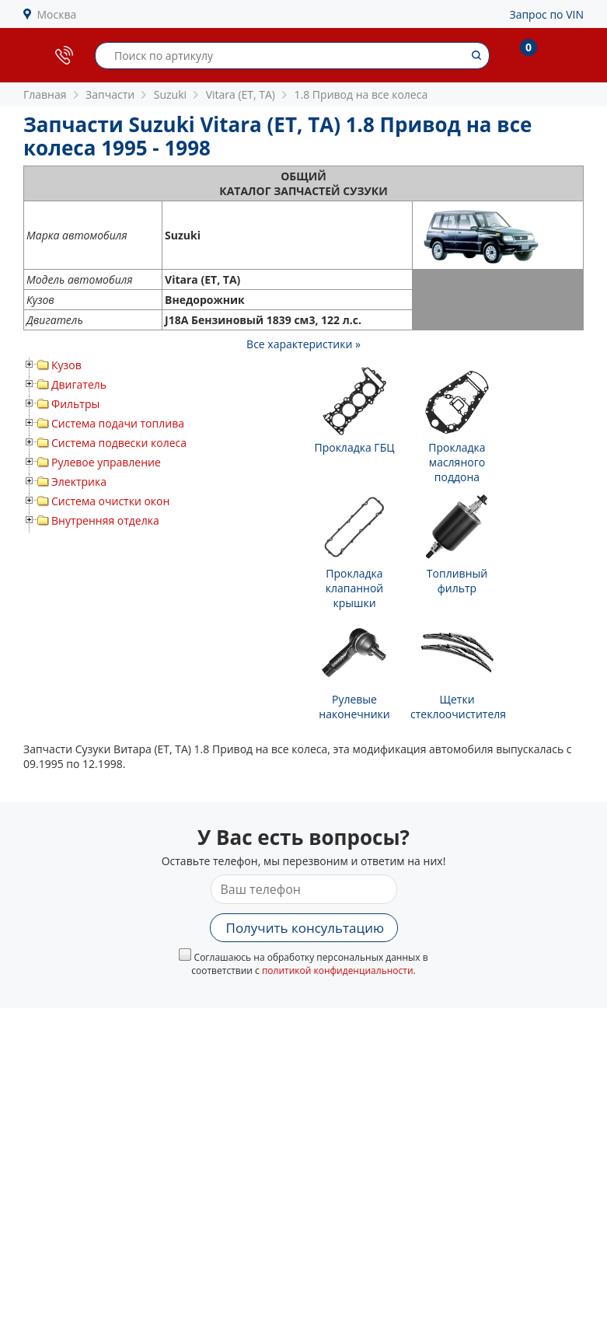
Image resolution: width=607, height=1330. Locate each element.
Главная (45, 94)
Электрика (78, 481)
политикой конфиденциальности (337, 970)
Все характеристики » (303, 344)
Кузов (66, 365)
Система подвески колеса (119, 442)
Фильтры (75, 403)
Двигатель (78, 384)
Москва (57, 14)
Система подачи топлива (117, 423)
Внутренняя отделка (105, 520)
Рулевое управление (106, 462)
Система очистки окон (110, 501)
